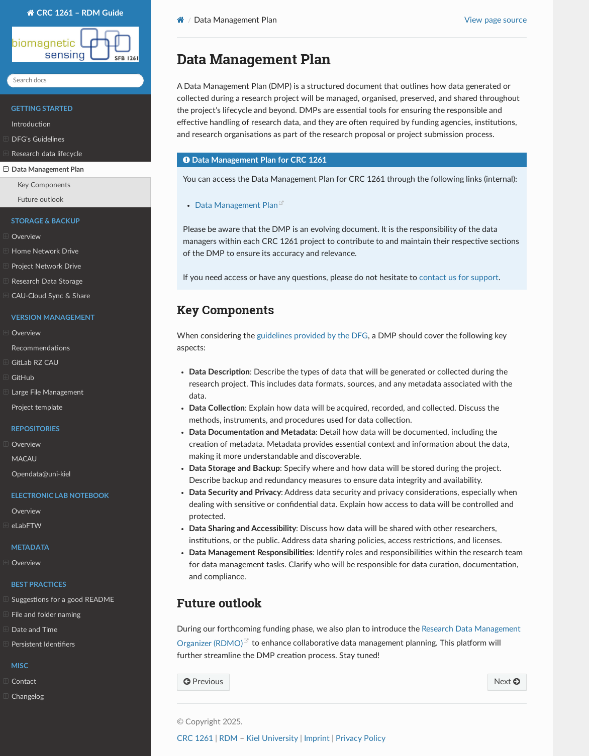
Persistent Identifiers (39, 644)
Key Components (44, 185)
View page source (495, 20)
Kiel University (272, 738)
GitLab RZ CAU (30, 362)
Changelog (23, 696)
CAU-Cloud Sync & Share (46, 296)
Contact (19, 681)
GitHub (18, 378)
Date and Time (30, 630)
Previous (203, 682)
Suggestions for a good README (58, 599)
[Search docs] (75, 80)
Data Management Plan (43, 169)
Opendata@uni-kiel (41, 474)
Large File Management (43, 392)
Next (507, 682)
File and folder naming (41, 614)
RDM (228, 738)
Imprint (317, 738)
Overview (22, 236)
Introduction (31, 124)
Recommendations (41, 348)
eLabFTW (22, 526)
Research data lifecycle (42, 154)
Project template (37, 407)
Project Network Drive (42, 266)
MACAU (24, 459)
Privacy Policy (360, 738)
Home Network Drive (40, 251)
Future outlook (40, 199)
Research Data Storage (42, 281)
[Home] (180, 20)
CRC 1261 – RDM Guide (75, 37)
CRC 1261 (195, 738)
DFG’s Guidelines (33, 139)
